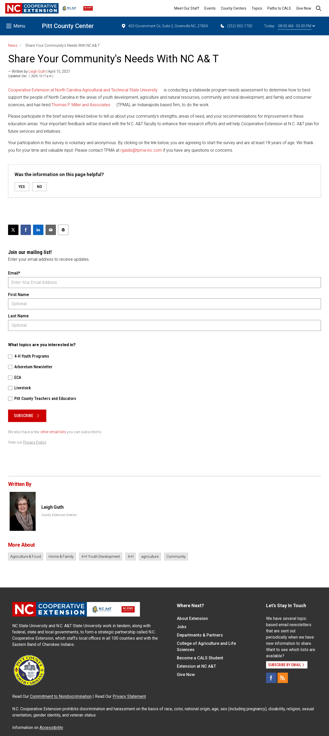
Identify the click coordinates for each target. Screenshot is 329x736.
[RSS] (283, 678)
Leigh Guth (37, 71)
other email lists (53, 432)
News (12, 45)
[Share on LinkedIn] (38, 230)
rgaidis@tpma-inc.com (141, 150)
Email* (14, 273)
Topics (256, 8)
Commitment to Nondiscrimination (61, 696)
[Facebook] (271, 678)
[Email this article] (51, 230)
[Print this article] (63, 230)
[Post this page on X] (13, 230)
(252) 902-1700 (236, 26)
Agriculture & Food (25, 556)
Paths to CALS (279, 8)
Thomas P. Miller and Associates (80, 104)
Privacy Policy (34, 442)
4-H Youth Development (100, 556)
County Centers (233, 8)
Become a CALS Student (200, 657)
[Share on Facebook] (26, 230)
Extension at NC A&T (196, 666)
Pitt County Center (68, 26)
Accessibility (51, 727)
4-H (130, 556)
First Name (18, 294)
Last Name (18, 315)
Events (210, 8)
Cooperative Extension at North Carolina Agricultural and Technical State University (83, 90)
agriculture (150, 556)
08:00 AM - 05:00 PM (296, 26)
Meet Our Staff (186, 8)
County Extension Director (59, 515)
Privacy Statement (129, 696)
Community (176, 556)
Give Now (303, 8)
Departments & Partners (200, 635)
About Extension (192, 618)
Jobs (181, 626)
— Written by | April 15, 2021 (39, 71)
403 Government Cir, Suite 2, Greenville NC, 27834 (164, 26)
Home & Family (61, 556)
